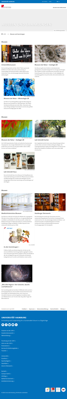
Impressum (32, 309)
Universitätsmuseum (8, 65)
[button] (58, 1)
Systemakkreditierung (63, 388)
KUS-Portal (44, 1)
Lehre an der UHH (6, 343)
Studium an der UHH (7, 330)
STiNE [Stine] (50, 1)
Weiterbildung (5, 335)
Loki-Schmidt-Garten (42, 140)
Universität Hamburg (8, 1)
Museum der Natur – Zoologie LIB (12, 140)
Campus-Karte (5, 374)
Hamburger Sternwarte (43, 213)
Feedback (24, 309)
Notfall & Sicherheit (7, 379)
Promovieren (5, 346)
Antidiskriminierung (7, 381)
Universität (4, 356)
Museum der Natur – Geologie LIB (46, 65)
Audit (52, 388)
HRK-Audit (57, 389)
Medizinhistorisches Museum (11, 213)
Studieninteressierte (7, 333)
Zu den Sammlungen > (11, 247)
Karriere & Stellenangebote (9, 348)
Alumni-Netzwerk (6, 366)
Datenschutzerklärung (42, 309)
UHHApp (4, 376)
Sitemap (62, 309)
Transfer (3, 351)
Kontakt (3, 371)
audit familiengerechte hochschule (47, 390)
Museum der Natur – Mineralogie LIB (16, 98)
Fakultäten (4, 363)
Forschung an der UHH (8, 341)
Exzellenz (4, 358)
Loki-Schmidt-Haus (10, 172)
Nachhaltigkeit (5, 361)
